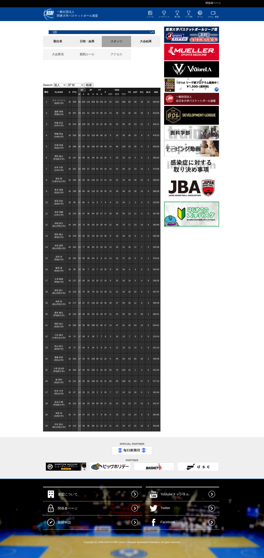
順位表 (57, 41)
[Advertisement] (86, 71)
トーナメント (164, 14)
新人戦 (177, 14)
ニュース (150, 14)
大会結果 (146, 41)
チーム (200, 14)
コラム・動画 (213, 14)
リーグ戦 (188, 14)
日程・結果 (87, 41)
